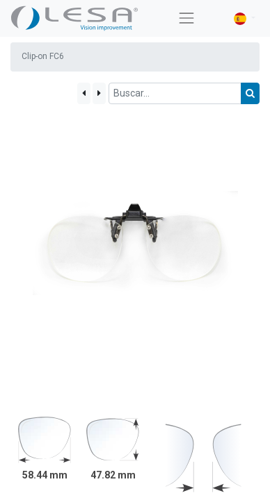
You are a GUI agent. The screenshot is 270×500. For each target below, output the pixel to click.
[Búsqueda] (250, 93)
